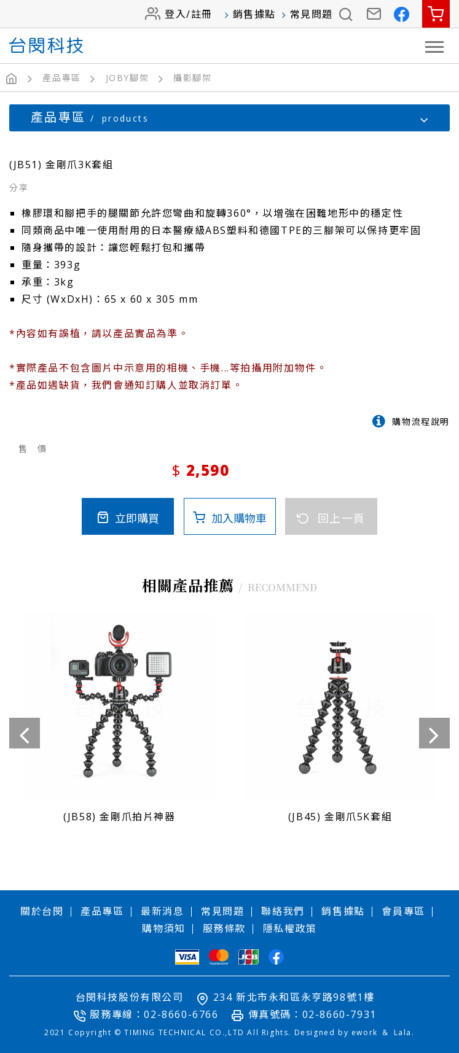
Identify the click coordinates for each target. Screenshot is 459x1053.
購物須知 (163, 927)
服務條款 (224, 927)
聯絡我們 (282, 910)
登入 (175, 14)
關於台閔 (41, 910)
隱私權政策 (290, 927)
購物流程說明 (421, 421)
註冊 (202, 14)
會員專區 (403, 910)
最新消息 (162, 910)
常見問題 (311, 14)
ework (364, 1032)
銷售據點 (254, 14)
